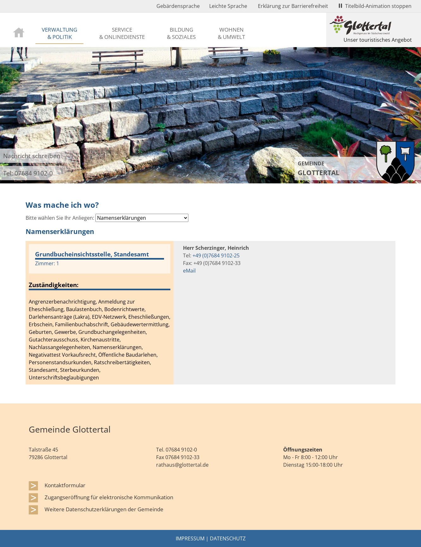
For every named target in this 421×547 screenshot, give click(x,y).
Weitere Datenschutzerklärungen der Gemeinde (104, 509)
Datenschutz (228, 538)
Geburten (40, 332)
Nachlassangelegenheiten (59, 347)
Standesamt (43, 369)
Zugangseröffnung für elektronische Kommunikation (109, 497)
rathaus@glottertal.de (182, 464)
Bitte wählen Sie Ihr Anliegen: (60, 217)
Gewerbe (65, 332)
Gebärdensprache (178, 6)
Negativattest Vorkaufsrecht (62, 354)
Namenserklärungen (117, 347)
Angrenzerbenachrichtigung (62, 301)
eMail (189, 270)
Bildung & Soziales (181, 33)
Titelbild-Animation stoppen (375, 6)
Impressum (190, 538)
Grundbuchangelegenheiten (112, 332)
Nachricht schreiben (31, 156)
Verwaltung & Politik (59, 33)
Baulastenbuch (84, 309)
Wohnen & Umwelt (231, 33)
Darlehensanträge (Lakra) (59, 316)
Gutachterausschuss (53, 339)
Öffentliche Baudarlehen (127, 354)
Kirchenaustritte (100, 339)
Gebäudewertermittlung (139, 324)
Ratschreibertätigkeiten (122, 362)
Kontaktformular (65, 485)
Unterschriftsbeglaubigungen (64, 377)
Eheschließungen (148, 316)
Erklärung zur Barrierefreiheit (293, 6)
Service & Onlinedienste (122, 33)
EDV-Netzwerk (109, 316)
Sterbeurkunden (79, 369)
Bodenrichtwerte (124, 309)
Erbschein (40, 324)
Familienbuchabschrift (81, 324)
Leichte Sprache (228, 6)
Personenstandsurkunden (60, 362)
